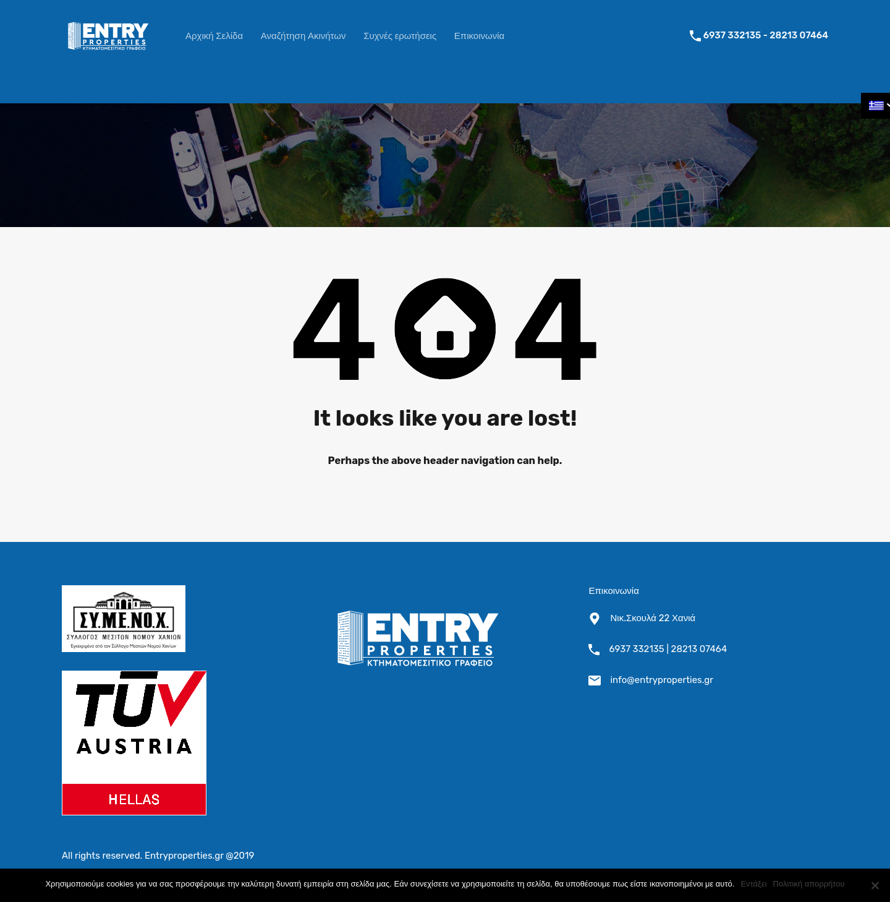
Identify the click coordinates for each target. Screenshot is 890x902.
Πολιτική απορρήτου (809, 883)
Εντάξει (753, 883)
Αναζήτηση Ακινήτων (303, 35)
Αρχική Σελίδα (214, 35)
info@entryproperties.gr (661, 679)
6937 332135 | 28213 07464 (668, 649)
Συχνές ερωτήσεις (399, 35)
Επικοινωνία (479, 35)
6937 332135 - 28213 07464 (765, 35)
